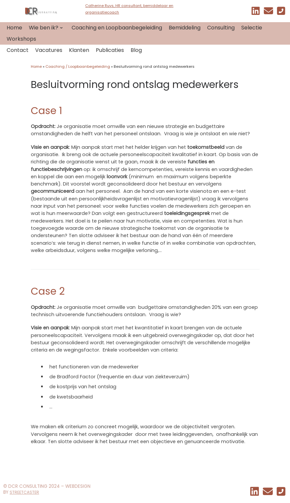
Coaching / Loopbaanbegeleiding (77, 66)
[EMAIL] (268, 12)
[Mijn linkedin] (256, 12)
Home (36, 66)
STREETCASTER (24, 492)
